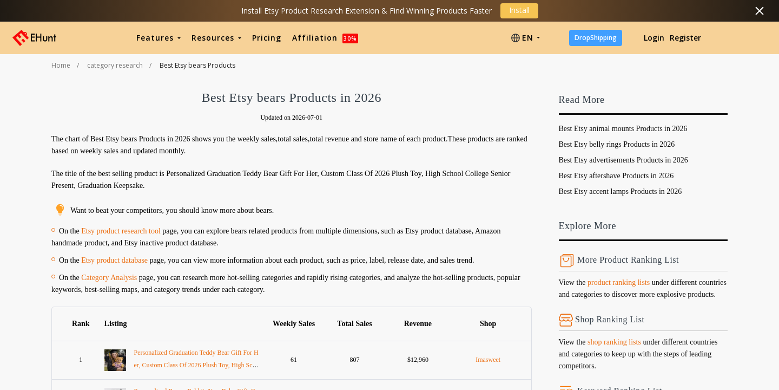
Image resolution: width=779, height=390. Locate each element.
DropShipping (596, 37)
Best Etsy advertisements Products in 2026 (623, 160)
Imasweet (488, 359)
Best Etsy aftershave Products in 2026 (616, 176)
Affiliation (325, 37)
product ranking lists (618, 282)
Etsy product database (114, 260)
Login (654, 37)
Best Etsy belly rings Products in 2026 (617, 144)
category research (115, 65)
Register (685, 37)
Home (60, 65)
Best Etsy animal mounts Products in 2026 (623, 129)
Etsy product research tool (121, 231)
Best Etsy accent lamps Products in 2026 (620, 191)
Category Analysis (109, 278)
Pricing (266, 37)
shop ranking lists (614, 342)
